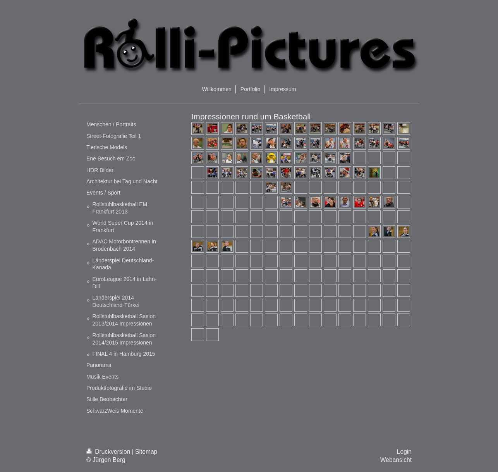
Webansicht (396, 459)
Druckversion (109, 451)
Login (404, 451)
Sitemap (146, 451)
